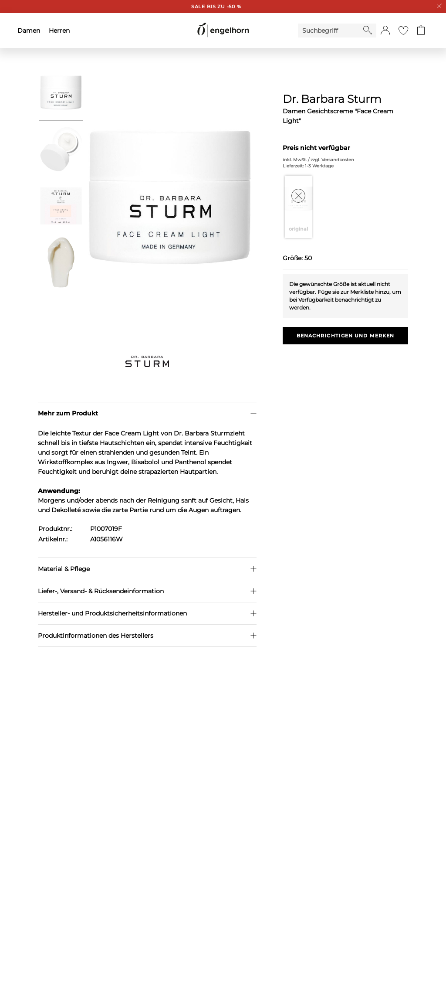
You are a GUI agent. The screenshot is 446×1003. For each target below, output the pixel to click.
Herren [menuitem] (59, 30)
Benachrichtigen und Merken (346, 336)
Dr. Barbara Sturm (332, 98)
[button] (385, 30)
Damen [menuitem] (28, 30)
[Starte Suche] (367, 30)
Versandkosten (337, 160)
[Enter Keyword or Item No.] (330, 30)
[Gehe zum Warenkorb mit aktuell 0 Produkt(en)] (421, 30)
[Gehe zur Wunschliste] (403, 30)
